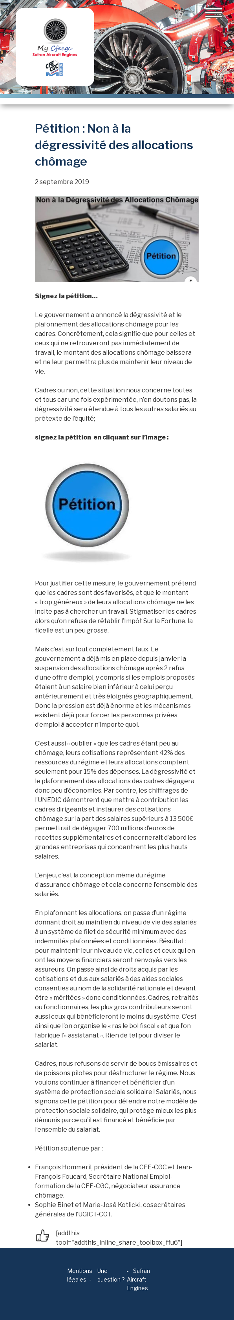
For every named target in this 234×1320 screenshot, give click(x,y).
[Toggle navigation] (214, 12)
